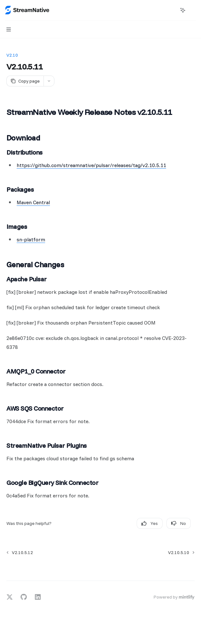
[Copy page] (25, 81)
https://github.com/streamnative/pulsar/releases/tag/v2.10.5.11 (91, 165)
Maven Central (33, 202)
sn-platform (31, 239)
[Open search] (171, 10)
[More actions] (192, 10)
